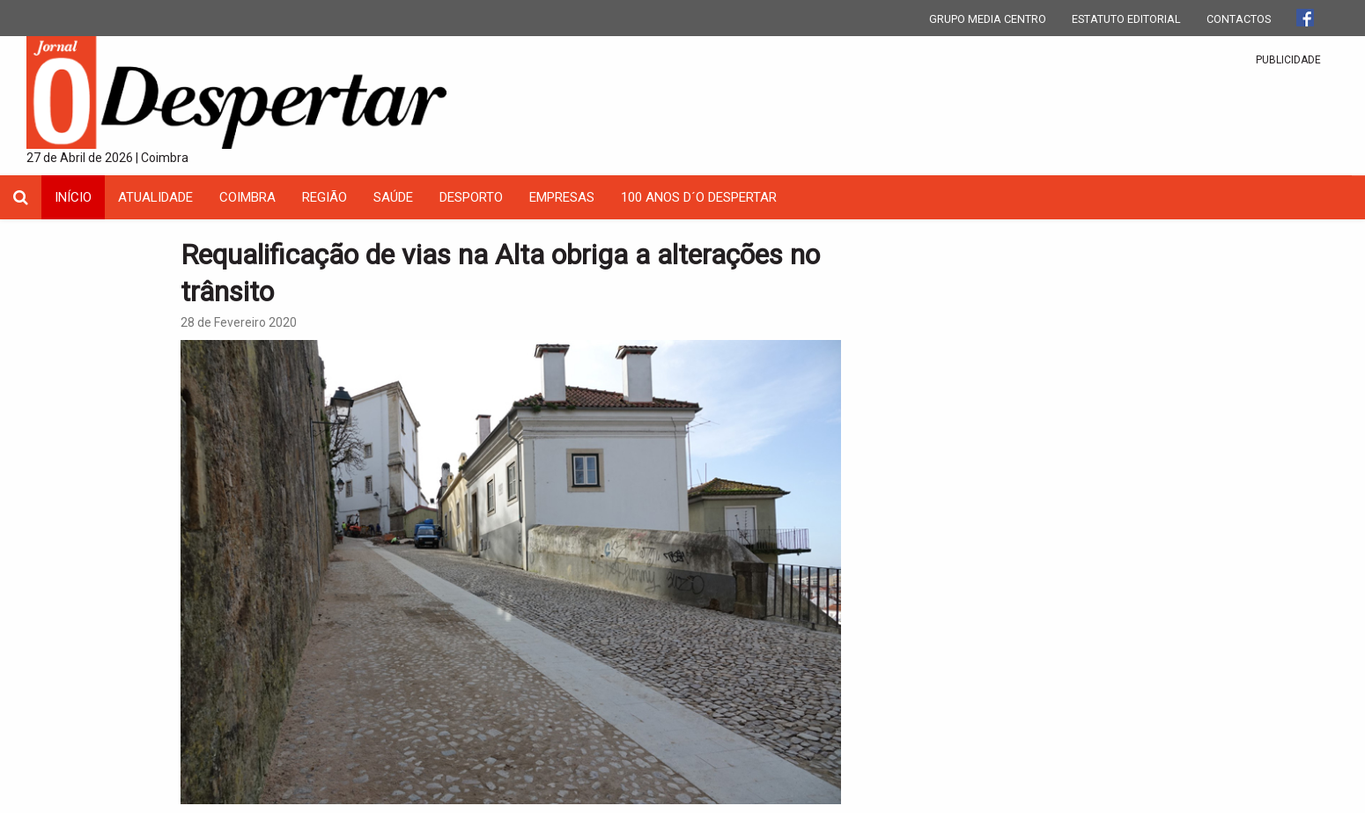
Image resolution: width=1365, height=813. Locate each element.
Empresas (561, 197)
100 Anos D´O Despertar (699, 197)
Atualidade (155, 197)
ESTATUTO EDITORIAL (1126, 19)
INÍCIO (73, 197)
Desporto (471, 197)
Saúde (393, 197)
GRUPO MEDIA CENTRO (987, 19)
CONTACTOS (1238, 19)
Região (324, 197)
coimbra (247, 197)
